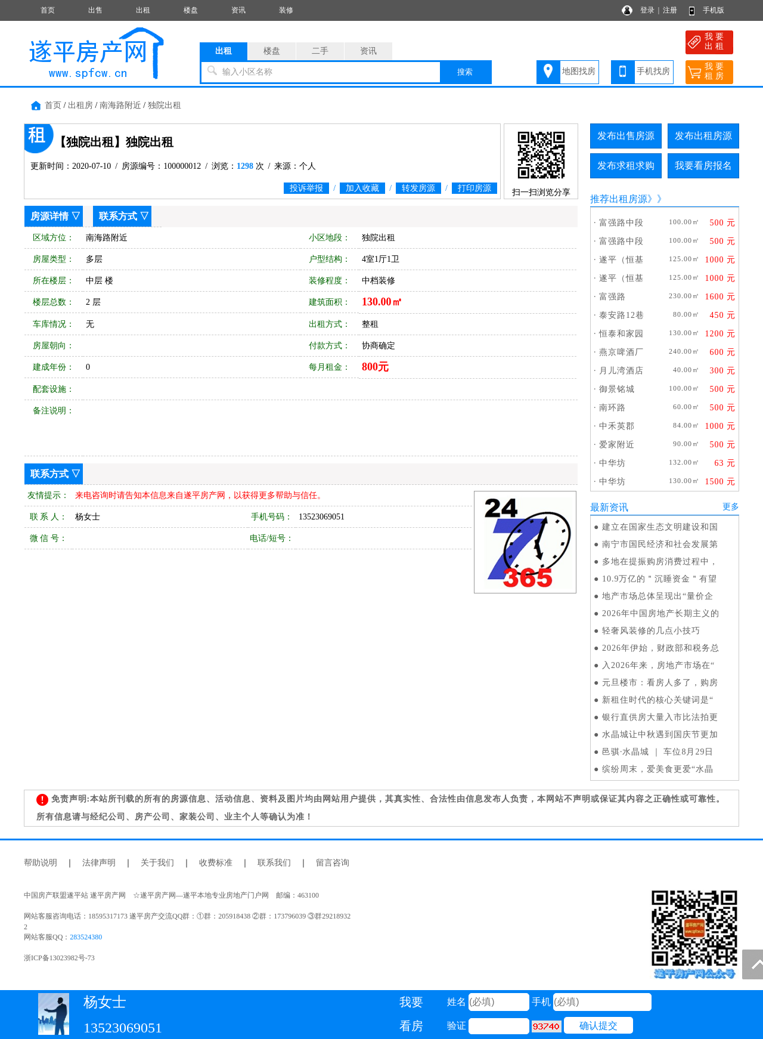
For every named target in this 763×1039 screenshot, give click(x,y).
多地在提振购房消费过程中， (660, 561)
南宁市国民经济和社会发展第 (660, 544)
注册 (670, 10)
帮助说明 (40, 862)
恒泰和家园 (621, 333)
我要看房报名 (703, 165)
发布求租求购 (626, 165)
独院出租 (164, 105)
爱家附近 (617, 444)
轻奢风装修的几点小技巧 (651, 630)
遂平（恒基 (621, 259)
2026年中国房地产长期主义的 (660, 613)
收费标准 (215, 862)
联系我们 (274, 862)
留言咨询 (332, 862)
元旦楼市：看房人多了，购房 (660, 682)
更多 (730, 506)
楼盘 (191, 10)
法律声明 (99, 862)
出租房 (80, 105)
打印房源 (474, 188)
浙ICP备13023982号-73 (59, 958)
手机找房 (653, 71)
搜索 (465, 71)
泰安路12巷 (621, 315)
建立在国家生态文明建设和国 (660, 526)
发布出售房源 (626, 136)
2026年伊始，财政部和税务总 (660, 648)
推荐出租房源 (618, 199)
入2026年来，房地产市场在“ (658, 665)
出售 (95, 10)
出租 (143, 10)
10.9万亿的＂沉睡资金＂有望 (660, 578)
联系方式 (118, 216)
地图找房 (578, 71)
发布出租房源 (703, 136)
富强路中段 (621, 222)
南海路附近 (120, 105)
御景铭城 (617, 389)
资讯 (238, 10)
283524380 (86, 937)
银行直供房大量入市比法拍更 (660, 717)
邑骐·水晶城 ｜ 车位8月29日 (658, 751)
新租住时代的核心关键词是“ (658, 699)
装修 (286, 10)
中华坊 (612, 463)
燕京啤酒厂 (621, 352)
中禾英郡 (617, 426)
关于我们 (157, 862)
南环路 (612, 407)
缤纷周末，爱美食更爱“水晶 (658, 769)
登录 (647, 10)
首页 (48, 10)
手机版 (713, 10)
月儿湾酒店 (621, 370)
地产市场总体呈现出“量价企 (658, 596)
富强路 (612, 296)
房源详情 (49, 216)
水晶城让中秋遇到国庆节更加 (660, 734)
